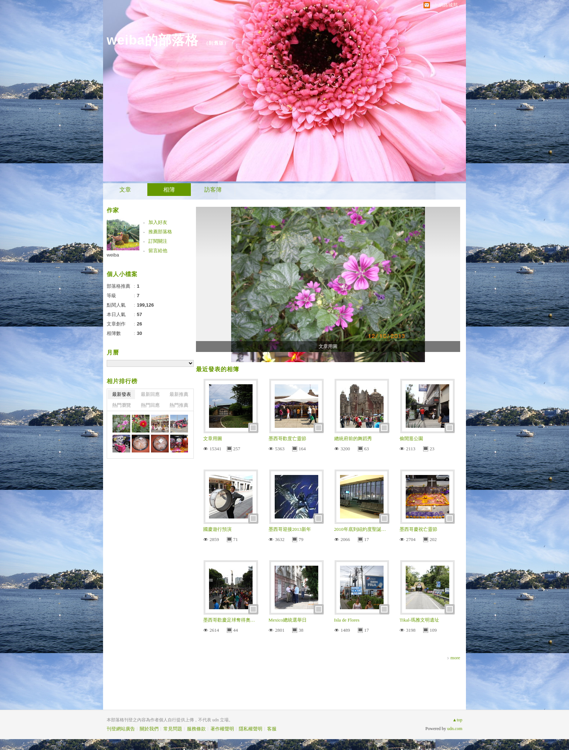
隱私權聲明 (250, 728)
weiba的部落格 (152, 40)
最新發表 (121, 394)
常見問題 (172, 728)
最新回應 (150, 394)
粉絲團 (116, 744)
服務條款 (196, 728)
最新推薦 (178, 394)
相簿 (169, 190)
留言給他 (157, 250)
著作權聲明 (222, 728)
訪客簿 (213, 190)
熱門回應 (150, 405)
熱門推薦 (178, 405)
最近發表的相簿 (217, 369)
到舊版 (216, 43)
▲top (457, 719)
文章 (125, 190)
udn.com (454, 728)
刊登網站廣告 (121, 728)
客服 (272, 728)
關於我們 (149, 728)
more (455, 657)
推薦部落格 (160, 231)
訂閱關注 (157, 241)
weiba (113, 255)
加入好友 (157, 222)
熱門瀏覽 (121, 405)
